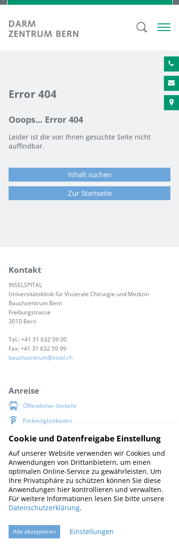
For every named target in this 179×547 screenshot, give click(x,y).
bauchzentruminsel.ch (41, 358)
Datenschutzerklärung (44, 507)
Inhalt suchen (90, 174)
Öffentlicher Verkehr (50, 406)
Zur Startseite (90, 193)
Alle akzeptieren (34, 531)
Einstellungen (92, 531)
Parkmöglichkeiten (47, 421)
